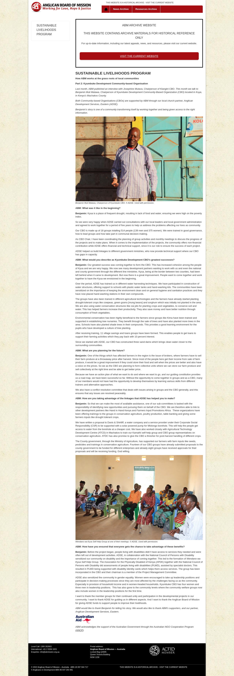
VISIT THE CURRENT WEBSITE (159, 3)
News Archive (121, 9)
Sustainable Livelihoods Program (46, 30)
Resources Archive (146, 9)
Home (106, 9)
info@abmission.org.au (49, 652)
